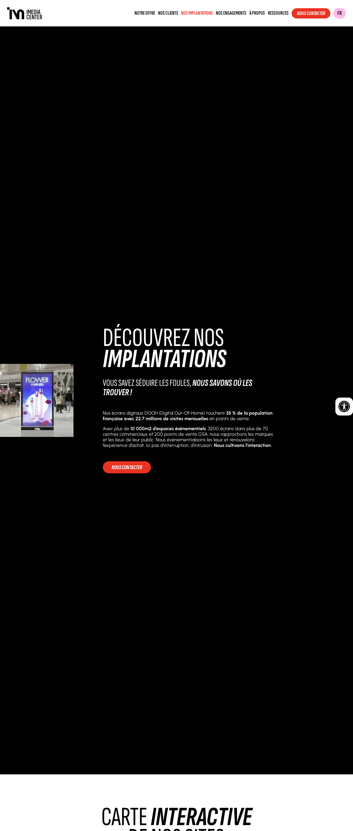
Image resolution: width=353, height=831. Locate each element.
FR (339, 13)
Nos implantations (197, 13)
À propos (257, 13)
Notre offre (145, 13)
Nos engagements (231, 13)
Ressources (278, 13)
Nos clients (168, 13)
